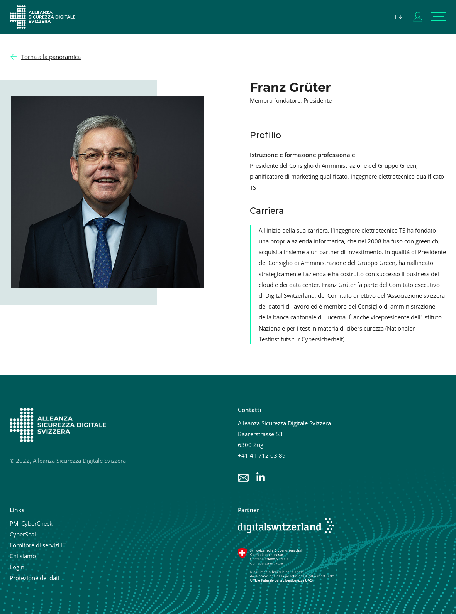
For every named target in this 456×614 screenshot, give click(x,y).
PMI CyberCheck (31, 523)
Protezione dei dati (34, 578)
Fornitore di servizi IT (38, 545)
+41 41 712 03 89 (262, 455)
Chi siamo (23, 556)
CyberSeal (23, 534)
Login (17, 567)
